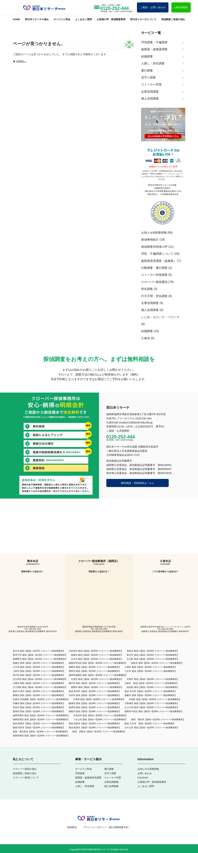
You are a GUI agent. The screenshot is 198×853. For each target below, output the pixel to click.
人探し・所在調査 (84, 786)
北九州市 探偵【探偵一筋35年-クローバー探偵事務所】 (40, 679)
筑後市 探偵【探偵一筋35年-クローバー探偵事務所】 (97, 655)
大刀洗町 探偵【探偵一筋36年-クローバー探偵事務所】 (40, 687)
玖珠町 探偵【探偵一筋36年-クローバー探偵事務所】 (155, 699)
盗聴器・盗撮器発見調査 (88, 777)
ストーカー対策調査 (154, 274)
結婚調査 (147, 331)
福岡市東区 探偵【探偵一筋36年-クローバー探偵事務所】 (41, 715)
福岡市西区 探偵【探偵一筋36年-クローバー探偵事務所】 (41, 719)
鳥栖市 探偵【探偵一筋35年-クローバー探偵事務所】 (39, 663)
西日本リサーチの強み (37, 19)
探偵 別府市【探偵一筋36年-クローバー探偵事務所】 (95, 723)
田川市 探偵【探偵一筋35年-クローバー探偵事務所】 (39, 675)
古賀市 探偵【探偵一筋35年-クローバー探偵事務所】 (97, 679)
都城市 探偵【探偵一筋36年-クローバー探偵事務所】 (39, 695)
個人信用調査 (150, 310)
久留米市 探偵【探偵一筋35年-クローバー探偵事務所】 (96, 651)
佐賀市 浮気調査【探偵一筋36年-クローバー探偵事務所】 (41, 699)
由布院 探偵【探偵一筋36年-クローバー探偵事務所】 (153, 687)
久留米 (145, 338)
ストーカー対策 (112, 777)
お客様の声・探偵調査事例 (111, 19)
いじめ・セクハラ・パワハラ (160, 317)
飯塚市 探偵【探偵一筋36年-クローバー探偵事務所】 (95, 703)
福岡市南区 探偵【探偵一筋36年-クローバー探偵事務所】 (41, 735)
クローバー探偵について (26, 777)
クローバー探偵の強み (25, 769)
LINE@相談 (181, 7)
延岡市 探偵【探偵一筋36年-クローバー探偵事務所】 (39, 711)
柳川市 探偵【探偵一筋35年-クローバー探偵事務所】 (95, 683)
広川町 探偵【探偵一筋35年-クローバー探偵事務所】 (153, 659)
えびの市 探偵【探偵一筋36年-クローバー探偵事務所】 (151, 707)
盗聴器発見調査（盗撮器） (158, 260)
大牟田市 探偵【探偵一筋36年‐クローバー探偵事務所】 (100, 715)
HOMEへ (21, 61)
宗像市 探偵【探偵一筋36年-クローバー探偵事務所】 (39, 703)
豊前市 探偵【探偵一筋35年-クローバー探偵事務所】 (95, 671)
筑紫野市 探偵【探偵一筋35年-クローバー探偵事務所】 (40, 659)
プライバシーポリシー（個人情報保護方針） (107, 827)
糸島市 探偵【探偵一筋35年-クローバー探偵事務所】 (153, 651)
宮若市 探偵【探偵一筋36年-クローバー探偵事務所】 (39, 707)
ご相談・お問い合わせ (153, 7)
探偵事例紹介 (150, 239)
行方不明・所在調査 (154, 296)
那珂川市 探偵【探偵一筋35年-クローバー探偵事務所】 (40, 655)
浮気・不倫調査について (157, 253)
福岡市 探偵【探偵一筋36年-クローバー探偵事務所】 (97, 687)
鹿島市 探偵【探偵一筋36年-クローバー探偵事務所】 (95, 711)
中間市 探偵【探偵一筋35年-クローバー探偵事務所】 (153, 679)
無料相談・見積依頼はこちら (137, 483)
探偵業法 (72, 827)
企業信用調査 (150, 303)
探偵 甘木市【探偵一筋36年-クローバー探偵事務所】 (150, 691)
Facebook (143, 777)
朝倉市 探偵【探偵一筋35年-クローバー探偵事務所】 (157, 663)
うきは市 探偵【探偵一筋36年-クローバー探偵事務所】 (100, 719)
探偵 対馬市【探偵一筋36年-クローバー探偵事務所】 (95, 691)
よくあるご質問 (83, 19)
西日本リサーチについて (143, 19)
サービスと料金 (62, 19)
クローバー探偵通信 (154, 281)
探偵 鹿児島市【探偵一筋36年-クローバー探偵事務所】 (41, 731)
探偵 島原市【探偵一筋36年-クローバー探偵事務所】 (95, 727)
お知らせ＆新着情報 (148, 769)
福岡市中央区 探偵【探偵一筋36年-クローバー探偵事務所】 (153, 711)
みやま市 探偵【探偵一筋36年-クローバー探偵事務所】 (151, 727)
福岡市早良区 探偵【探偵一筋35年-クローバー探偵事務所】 (98, 663)
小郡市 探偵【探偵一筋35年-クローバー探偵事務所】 (39, 671)
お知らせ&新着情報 (154, 232)
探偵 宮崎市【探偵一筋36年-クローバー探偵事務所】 (99, 731)
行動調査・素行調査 (154, 267)
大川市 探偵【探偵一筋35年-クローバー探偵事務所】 (39, 667)
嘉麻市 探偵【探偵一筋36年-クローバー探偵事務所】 (150, 695)
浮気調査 (80, 773)
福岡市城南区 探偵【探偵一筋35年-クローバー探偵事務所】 (98, 675)
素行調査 (109, 769)
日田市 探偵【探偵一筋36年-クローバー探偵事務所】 (95, 695)
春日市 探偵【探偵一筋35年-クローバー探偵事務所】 (153, 655)
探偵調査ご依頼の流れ (173, 19)
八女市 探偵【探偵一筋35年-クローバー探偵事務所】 (150, 671)
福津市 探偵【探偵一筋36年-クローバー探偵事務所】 (95, 707)
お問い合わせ (145, 773)
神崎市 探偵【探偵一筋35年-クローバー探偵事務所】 (95, 667)
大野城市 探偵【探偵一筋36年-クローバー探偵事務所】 (151, 703)
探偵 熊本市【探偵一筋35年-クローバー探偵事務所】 (158, 719)
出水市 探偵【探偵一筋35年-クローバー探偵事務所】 (97, 659)
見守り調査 (110, 773)
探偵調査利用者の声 (154, 246)
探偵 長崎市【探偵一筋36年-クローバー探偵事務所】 (39, 723)
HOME (16, 19)
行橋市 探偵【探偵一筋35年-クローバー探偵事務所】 (39, 683)
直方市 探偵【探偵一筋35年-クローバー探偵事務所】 (39, 651)
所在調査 (147, 288)
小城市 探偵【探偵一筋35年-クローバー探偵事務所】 (150, 667)
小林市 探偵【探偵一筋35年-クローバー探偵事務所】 (151, 683)
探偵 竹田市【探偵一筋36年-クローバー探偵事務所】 (39, 727)
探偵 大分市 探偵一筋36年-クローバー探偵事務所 (149, 723)
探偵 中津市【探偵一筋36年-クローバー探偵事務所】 (39, 691)
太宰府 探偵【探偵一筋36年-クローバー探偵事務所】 (99, 699)
